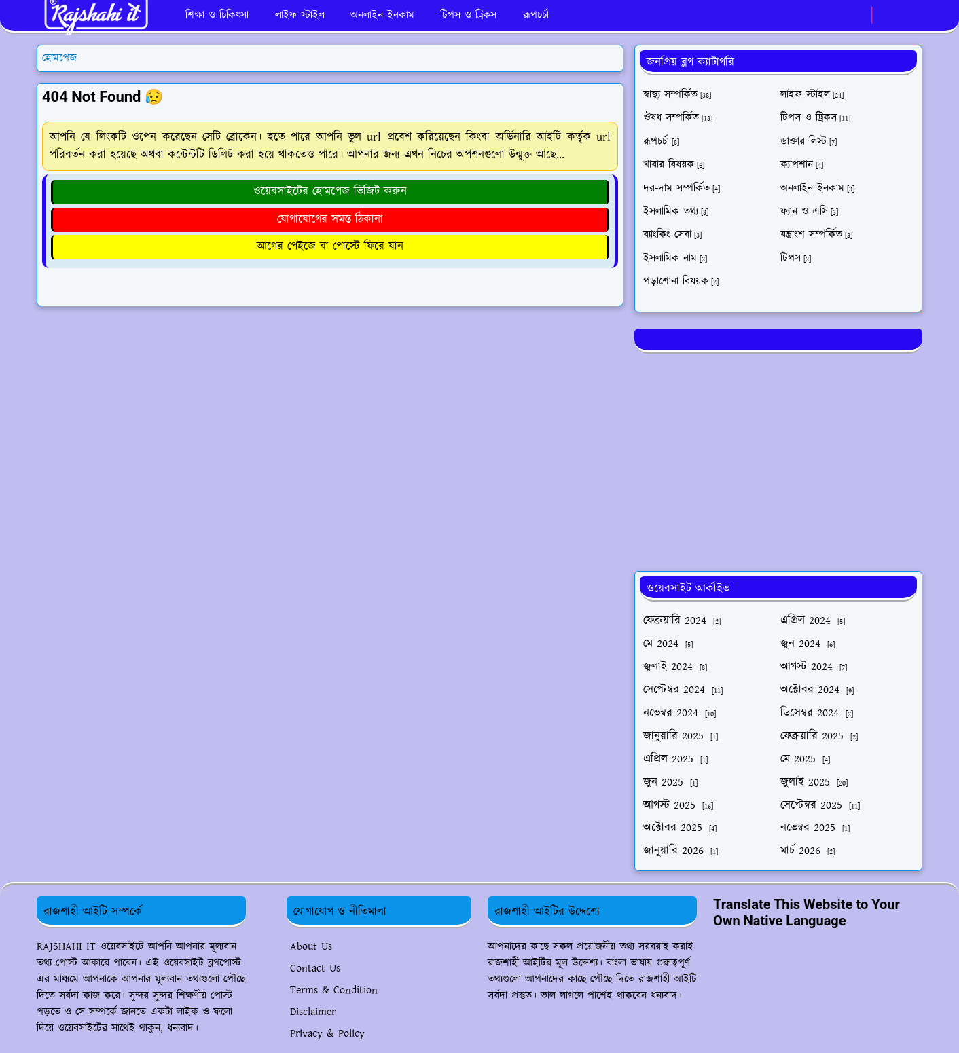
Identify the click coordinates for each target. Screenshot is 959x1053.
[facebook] (835, 15)
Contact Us (315, 968)
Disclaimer (313, 1012)
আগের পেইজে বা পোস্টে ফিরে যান (330, 246)
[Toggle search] (910, 15)
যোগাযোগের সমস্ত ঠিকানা (330, 219)
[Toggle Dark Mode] (886, 15)
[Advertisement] (778, 460)
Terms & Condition (334, 990)
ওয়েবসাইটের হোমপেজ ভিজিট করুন (330, 191)
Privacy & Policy (327, 1033)
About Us (311, 947)
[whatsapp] (857, 15)
